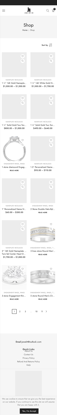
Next (46, 311)
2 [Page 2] (19, 311)
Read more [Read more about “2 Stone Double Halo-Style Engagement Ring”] (42, 212)
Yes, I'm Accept (29, 411)
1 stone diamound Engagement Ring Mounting (23, 167)
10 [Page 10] (36, 311)
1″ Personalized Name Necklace (16, 209)
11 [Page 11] (42, 311)
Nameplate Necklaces (14, 80)
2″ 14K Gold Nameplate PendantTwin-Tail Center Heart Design (17, 252)
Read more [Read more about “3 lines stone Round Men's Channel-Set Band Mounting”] (42, 255)
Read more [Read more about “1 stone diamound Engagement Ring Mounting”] (14, 170)
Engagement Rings (11, 164)
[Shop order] (48, 46)
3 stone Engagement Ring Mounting (18, 295)
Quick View (23, 61)
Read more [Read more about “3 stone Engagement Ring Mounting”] (14, 299)
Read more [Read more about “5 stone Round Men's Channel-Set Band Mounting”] (42, 299)
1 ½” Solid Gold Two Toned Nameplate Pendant (23, 125)
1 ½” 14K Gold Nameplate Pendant (18, 83)
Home (24, 30)
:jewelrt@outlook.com (28, 341)
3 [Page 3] (25, 311)
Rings (22, 164)
